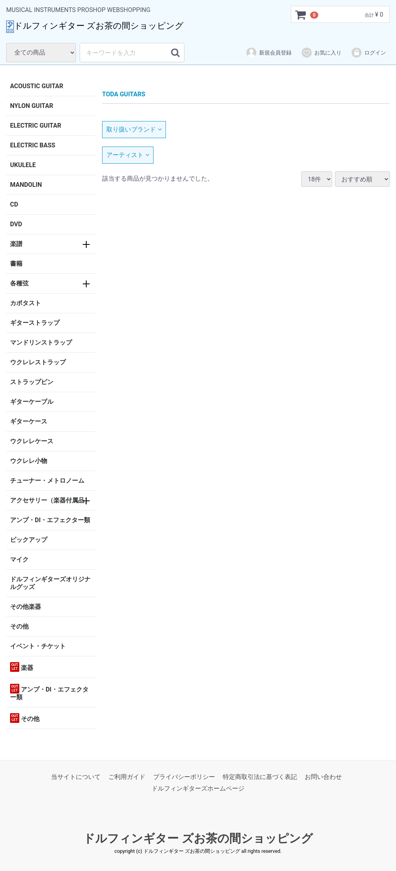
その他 (19, 626)
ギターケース (28, 421)
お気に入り (321, 52)
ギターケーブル (31, 401)
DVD (16, 224)
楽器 (21, 667)
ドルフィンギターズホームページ (198, 788)
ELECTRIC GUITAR (35, 125)
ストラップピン (31, 382)
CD (14, 204)
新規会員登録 (269, 52)
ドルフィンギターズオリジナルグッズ (50, 583)
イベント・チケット (38, 646)
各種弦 (19, 283)
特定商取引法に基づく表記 (260, 776)
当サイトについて (76, 776)
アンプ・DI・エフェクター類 (50, 520)
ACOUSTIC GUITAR (36, 86)
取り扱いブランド (134, 129)
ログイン (368, 52)
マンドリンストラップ (41, 342)
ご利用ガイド (126, 776)
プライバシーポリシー (184, 776)
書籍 (16, 263)
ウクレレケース (31, 441)
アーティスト (127, 155)
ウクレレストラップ (38, 362)
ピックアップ (28, 539)
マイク (19, 559)
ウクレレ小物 (28, 461)
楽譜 (16, 244)
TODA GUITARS (123, 94)
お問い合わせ (323, 776)
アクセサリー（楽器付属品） (50, 500)
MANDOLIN (26, 184)
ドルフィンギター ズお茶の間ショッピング (197, 838)
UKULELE (23, 165)
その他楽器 (25, 606)
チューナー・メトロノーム (47, 480)
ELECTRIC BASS (32, 145)
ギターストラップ (35, 322)
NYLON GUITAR (31, 105)
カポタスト (25, 303)
